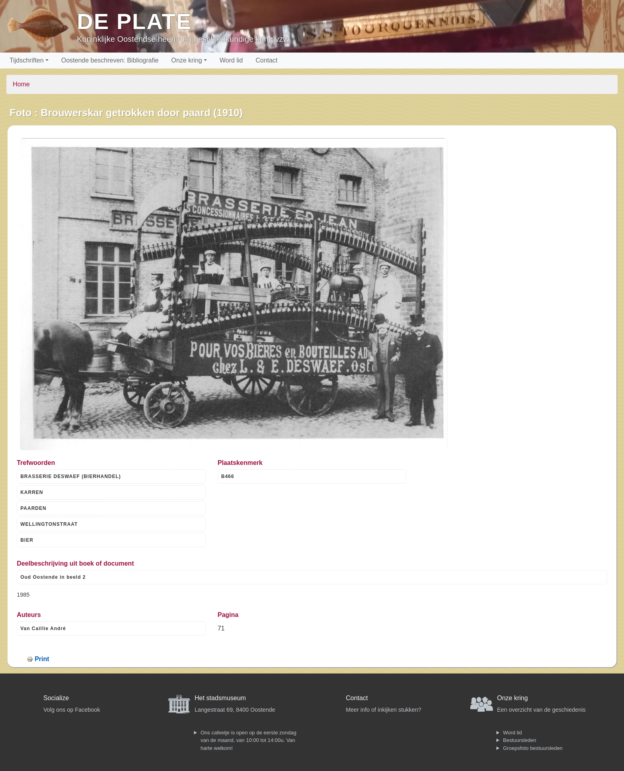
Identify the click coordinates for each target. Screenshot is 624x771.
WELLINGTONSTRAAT (49, 524)
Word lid (231, 60)
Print (42, 659)
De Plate (134, 21)
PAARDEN (33, 508)
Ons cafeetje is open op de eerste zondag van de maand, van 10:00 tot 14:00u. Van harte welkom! (248, 740)
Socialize (56, 698)
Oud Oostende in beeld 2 (53, 577)
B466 (227, 476)
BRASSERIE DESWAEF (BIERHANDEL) (70, 476)
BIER (26, 540)
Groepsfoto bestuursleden (533, 748)
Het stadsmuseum (220, 698)
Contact (266, 60)
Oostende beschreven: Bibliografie (110, 60)
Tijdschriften (27, 60)
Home (21, 84)
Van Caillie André (43, 628)
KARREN (31, 492)
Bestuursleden (519, 740)
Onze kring (186, 60)
